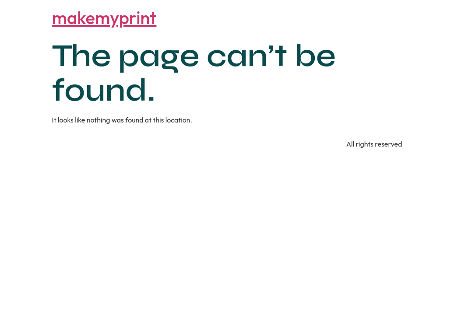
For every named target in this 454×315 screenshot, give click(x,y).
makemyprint (104, 17)
